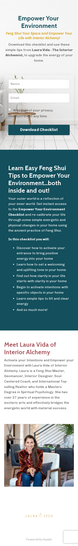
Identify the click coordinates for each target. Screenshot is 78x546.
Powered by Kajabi (39, 539)
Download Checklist (39, 129)
